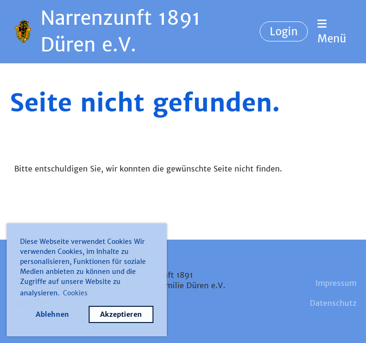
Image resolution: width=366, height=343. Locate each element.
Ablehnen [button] (52, 314)
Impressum (335, 283)
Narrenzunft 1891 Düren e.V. (121, 31)
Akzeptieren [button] (121, 314)
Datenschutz (333, 303)
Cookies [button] (75, 293)
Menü (331, 32)
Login (284, 31)
